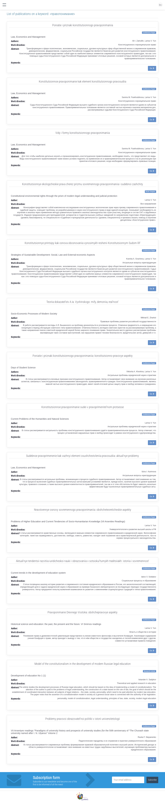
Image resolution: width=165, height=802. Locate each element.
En (160, 5)
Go (152, 68)
